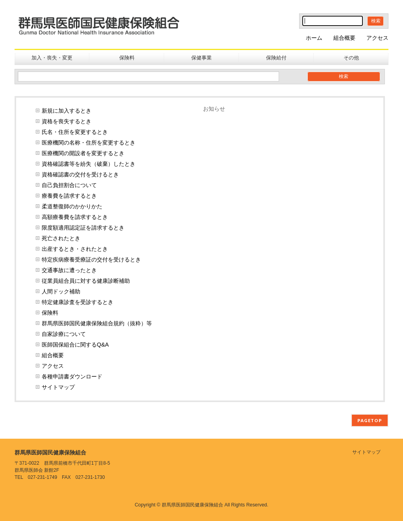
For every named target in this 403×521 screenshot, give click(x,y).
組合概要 (344, 38)
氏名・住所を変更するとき (75, 132)
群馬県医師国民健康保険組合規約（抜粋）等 (97, 323)
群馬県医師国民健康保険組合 (192, 505)
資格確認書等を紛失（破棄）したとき (88, 164)
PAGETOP (369, 420)
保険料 (50, 313)
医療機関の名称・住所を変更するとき (88, 142)
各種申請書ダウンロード (72, 376)
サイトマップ (58, 387)
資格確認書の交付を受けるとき (80, 174)
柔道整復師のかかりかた (72, 206)
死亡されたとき (61, 238)
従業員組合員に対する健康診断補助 (86, 281)
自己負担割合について (69, 185)
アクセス (377, 38)
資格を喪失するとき (66, 121)
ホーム (314, 38)
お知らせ (214, 109)
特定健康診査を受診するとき (77, 302)
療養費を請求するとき (69, 196)
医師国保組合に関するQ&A (75, 344)
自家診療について (64, 334)
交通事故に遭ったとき (69, 270)
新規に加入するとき (66, 111)
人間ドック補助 (61, 291)
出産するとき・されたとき (75, 249)
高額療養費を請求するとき (75, 217)
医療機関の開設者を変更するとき (83, 153)
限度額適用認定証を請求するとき (83, 227)
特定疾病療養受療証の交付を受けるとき (91, 259)
